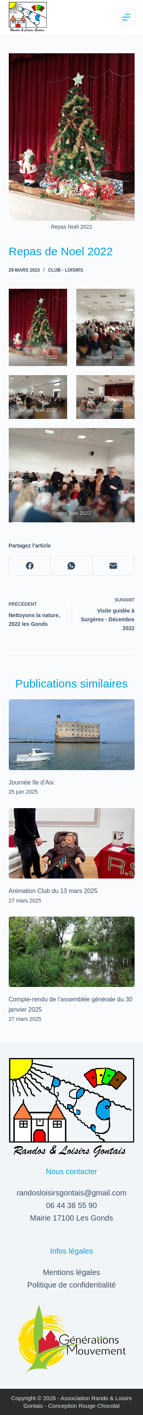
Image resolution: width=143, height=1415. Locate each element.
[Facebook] (30, 566)
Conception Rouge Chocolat (84, 1405)
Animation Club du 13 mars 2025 (53, 891)
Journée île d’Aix (31, 782)
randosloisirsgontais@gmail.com (71, 1193)
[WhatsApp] (72, 566)
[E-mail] (114, 566)
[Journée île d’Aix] (72, 734)
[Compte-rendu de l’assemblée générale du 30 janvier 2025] (72, 952)
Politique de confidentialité (71, 1285)
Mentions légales (71, 1272)
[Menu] (126, 17)
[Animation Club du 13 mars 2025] (72, 843)
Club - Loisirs (65, 270)
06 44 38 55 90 (71, 1205)
